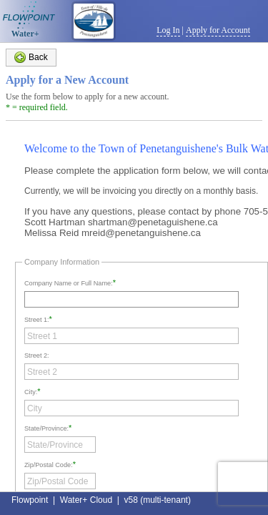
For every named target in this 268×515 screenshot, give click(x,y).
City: (30, 392)
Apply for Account (218, 30)
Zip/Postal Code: (48, 465)
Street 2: (36, 355)
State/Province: (46, 428)
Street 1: (36, 319)
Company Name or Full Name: (68, 283)
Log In (168, 30)
